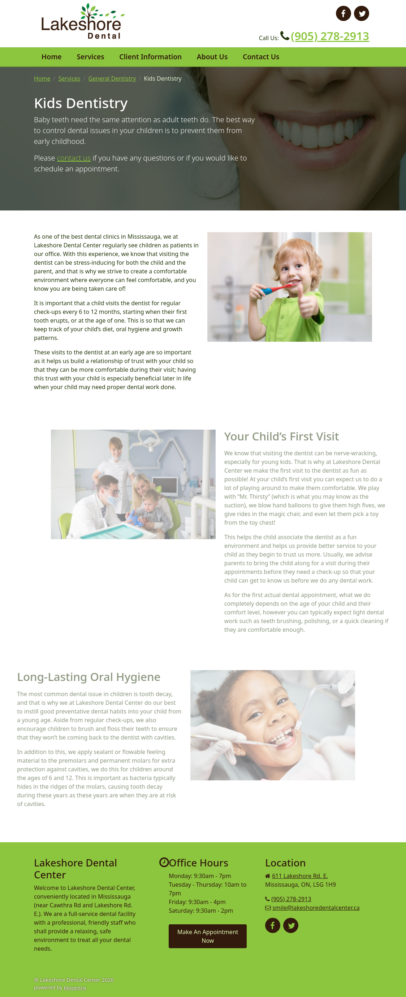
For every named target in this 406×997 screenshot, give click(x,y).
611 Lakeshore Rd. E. (300, 876)
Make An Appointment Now (207, 936)
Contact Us (261, 56)
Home (52, 56)
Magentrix (75, 987)
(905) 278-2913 (330, 35)
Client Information (150, 56)
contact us (74, 158)
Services (90, 56)
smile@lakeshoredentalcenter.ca (316, 908)
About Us (212, 56)
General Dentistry (112, 78)
